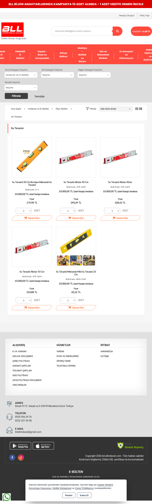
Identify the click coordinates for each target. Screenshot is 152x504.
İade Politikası (20, 375)
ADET (37, 210)
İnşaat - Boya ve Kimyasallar (42, 55)
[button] (91, 109)
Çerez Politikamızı (84, 488)
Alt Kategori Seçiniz (52, 69)
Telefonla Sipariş (66, 366)
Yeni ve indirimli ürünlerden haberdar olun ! (76, 477)
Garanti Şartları (21, 366)
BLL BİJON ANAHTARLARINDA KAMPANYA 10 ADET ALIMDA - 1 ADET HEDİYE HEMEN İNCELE (76, 4)
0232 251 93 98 (23, 420)
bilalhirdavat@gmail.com (28, 432)
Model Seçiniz (12, 82)
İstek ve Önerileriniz (68, 356)
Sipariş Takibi (64, 361)
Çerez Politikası (21, 361)
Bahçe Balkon (63, 54)
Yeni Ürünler (19, 385)
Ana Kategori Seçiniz (16, 69)
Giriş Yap (144, 15)
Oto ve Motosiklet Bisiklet (103, 55)
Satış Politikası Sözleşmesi (27, 380)
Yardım (60, 351)
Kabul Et (84, 495)
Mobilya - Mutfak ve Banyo (82, 54)
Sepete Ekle (31, 217)
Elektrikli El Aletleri (20, 55)
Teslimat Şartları (22, 370)
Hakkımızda (107, 351)
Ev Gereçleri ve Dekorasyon (126, 55)
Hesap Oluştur (127, 15)
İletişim (105, 356)
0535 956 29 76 (23, 416)
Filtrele (16, 96)
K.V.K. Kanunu (19, 351)
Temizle (39, 96)
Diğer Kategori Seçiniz (90, 69)
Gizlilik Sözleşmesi (22, 356)
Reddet (68, 495)
